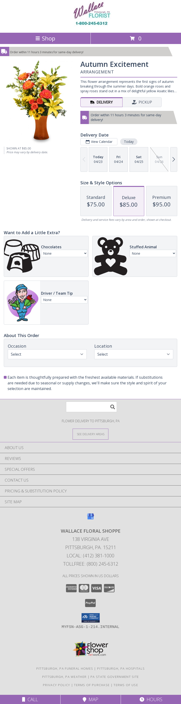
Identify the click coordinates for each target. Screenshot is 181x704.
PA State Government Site (114, 677)
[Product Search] (91, 407)
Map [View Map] (90, 699)
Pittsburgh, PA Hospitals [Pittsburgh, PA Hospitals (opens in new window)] (121, 668)
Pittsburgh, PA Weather (64, 677)
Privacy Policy (56, 685)
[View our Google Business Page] (90, 518)
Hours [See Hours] (151, 699)
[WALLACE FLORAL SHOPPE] (90, 26)
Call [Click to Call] (30, 699)
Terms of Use (126, 685)
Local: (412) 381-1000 (90, 555)
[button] (91, 618)
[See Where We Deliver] (90, 434)
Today (129, 141)
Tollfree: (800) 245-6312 (90, 564)
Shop (45, 38)
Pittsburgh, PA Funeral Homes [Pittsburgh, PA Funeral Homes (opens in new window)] (64, 668)
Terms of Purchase (92, 685)
